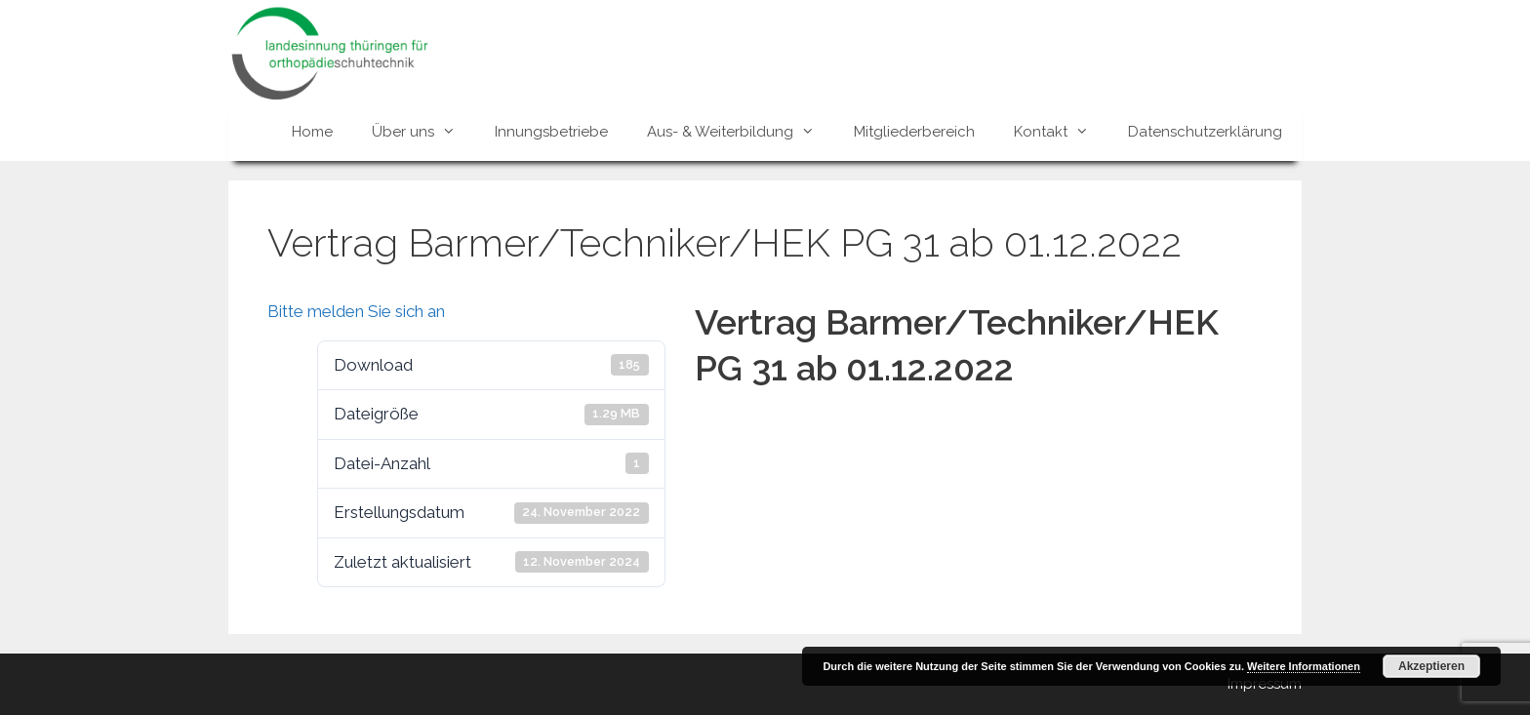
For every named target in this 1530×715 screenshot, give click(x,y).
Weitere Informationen (1303, 666)
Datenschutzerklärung (1205, 131)
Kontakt (1061, 131)
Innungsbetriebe (551, 131)
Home (312, 131)
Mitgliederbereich (914, 131)
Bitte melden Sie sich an (356, 311)
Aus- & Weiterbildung (740, 131)
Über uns (423, 131)
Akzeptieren (1431, 666)
